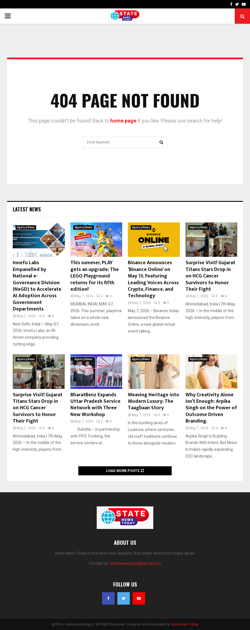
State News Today (185, 624)
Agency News (26, 227)
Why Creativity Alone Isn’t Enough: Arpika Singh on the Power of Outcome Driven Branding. (211, 408)
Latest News (27, 209)
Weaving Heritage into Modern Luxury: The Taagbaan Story (153, 401)
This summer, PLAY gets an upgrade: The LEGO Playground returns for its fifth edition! (94, 276)
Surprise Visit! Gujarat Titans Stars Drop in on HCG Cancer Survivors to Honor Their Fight (210, 276)
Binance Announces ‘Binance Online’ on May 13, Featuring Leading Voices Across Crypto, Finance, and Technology (153, 279)
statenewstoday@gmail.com (135, 563)
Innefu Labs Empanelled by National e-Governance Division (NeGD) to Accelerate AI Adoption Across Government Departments (37, 286)
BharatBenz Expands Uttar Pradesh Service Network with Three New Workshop (95, 405)
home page (123, 121)
